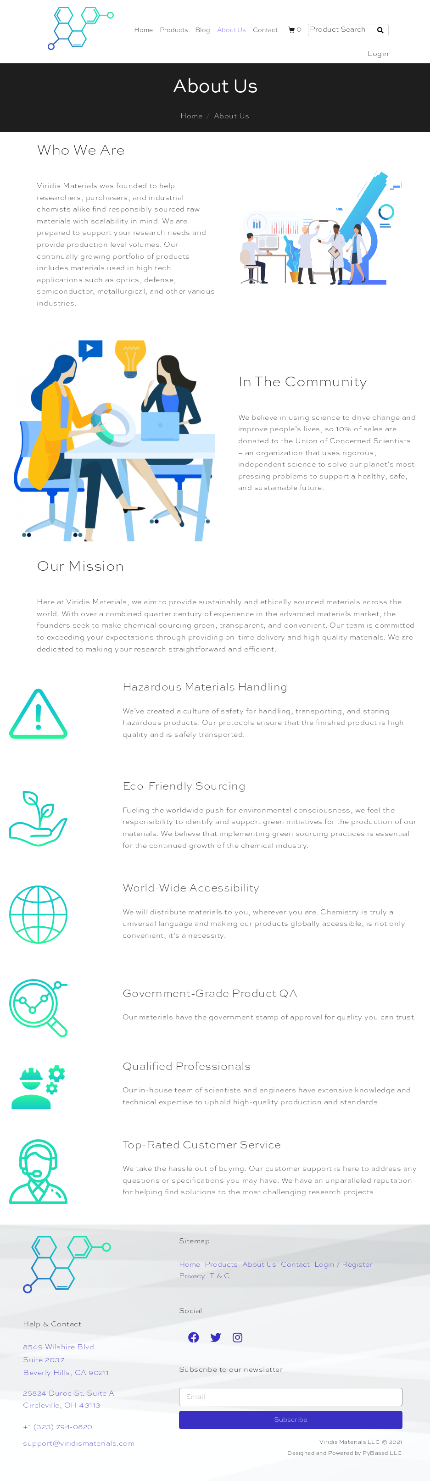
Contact (265, 30)
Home (143, 30)
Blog (202, 30)
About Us (231, 30)
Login (378, 54)
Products (174, 30)
